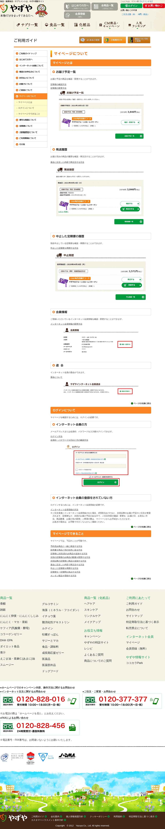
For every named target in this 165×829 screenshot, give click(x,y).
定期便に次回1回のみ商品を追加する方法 (68, 553)
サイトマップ (134, 615)
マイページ (133, 642)
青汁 (3, 652)
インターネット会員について (30, 66)
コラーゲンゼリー (11, 634)
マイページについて (30, 96)
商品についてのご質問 (139, 39)
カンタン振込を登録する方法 (63, 575)
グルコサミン (50, 603)
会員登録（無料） (137, 648)
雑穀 (3, 609)
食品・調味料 (50, 646)
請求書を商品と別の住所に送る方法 (66, 550)
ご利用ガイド (115, 39)
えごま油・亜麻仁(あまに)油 (17, 658)
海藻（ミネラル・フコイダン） (61, 610)
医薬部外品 (49, 665)
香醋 (3, 603)
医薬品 (46, 658)
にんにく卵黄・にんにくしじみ (19, 615)
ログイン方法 (56, 436)
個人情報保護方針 (74, 816)
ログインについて (26, 108)
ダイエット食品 (9, 646)
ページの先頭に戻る (141, 403)
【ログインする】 (146, 1)
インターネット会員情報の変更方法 (66, 324)
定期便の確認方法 (58, 84)
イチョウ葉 (49, 616)
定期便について (30, 126)
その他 (30, 144)
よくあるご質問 (90, 39)
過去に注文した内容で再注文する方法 (67, 162)
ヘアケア (89, 603)
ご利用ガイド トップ (30, 54)
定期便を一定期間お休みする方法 (65, 572)
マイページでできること (29, 114)
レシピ (88, 648)
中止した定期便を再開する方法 (64, 248)
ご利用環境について (30, 138)
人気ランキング (137, 26)
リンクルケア (92, 615)
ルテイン (47, 628)
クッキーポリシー (98, 816)
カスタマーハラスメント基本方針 (47, 820)
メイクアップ (92, 622)
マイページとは (25, 102)
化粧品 (82, 26)
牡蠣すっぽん (50, 634)
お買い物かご (155, 5)
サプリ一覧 (27, 26)
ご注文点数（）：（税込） (135, 14)
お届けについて (30, 84)
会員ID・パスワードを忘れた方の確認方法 (69, 440)
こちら (83, 522)
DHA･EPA (6, 640)
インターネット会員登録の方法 (64, 509)
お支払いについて (30, 78)
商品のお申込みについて (30, 72)
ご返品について (30, 90)
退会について (56, 377)
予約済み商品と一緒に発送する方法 (66, 546)
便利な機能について (30, 120)
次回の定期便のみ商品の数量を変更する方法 (70, 557)
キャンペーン (110, 26)
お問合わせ (133, 609)
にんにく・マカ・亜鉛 (14, 622)
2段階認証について (30, 132)
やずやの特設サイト (96, 642)
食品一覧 (55, 26)
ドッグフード (50, 671)
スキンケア (91, 609)
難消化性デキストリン (56, 622)
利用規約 (118, 816)
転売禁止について (137, 628)
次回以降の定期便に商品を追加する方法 (68, 561)
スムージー (7, 664)
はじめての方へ (30, 60)
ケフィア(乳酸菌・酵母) (14, 628)
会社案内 (55, 816)
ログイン (133, 5)
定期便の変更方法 (58, 88)
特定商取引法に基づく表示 (142, 622)
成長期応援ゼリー (53, 652)
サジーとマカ (50, 640)
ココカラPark (134, 662)
